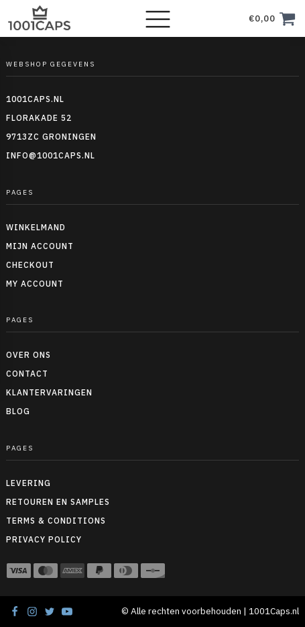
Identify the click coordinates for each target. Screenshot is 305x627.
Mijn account (40, 246)
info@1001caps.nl (50, 155)
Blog (18, 411)
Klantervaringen (49, 392)
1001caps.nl (35, 99)
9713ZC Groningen (51, 137)
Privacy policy (44, 539)
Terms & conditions (56, 521)
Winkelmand (36, 227)
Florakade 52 (39, 118)
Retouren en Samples (58, 502)
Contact (27, 374)
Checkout (30, 265)
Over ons (28, 355)
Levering (28, 483)
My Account (35, 284)
